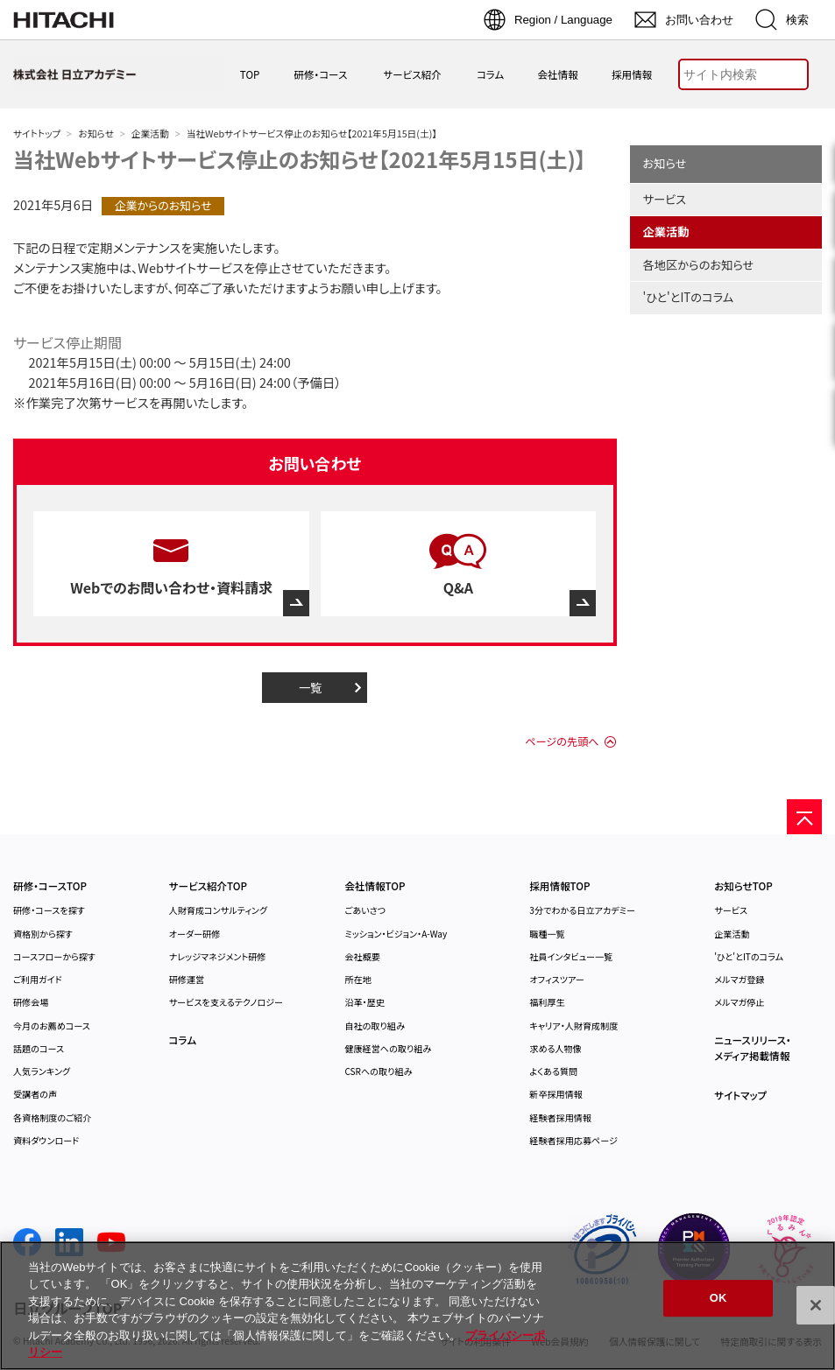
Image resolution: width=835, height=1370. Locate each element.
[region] (417, 1305)
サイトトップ (36, 133)
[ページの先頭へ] (804, 816)
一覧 (310, 687)
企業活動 (150, 133)
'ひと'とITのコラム (688, 297)
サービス (665, 199)
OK (718, 1298)
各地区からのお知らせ (698, 264)
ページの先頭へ (561, 741)
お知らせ (95, 133)
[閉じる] (815, 1305)
